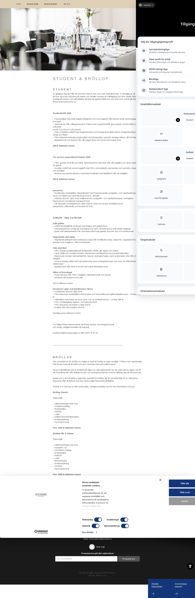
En (68, 4)
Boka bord (50, 4)
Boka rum (32, 4)
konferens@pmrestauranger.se (66, 352)
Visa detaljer (147, 592)
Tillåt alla (165, 562)
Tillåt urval (165, 571)
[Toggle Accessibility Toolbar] (190, 566)
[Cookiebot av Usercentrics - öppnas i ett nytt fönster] (17, 593)
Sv (65, 4)
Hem (18, 4)
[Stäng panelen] (191, 559)
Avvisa (165, 580)
